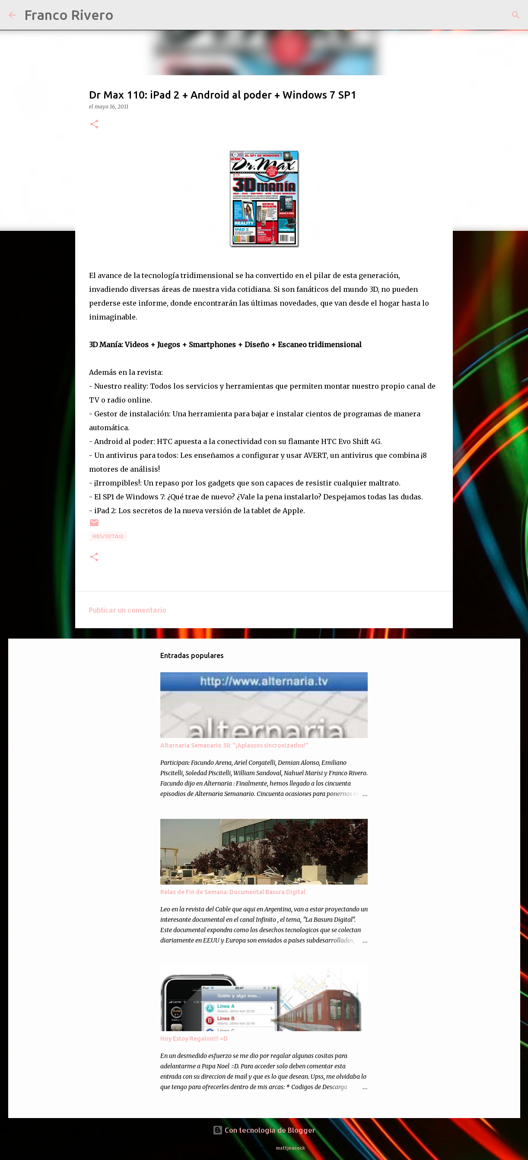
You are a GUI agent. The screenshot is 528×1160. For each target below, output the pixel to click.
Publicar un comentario (127, 609)
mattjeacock (290, 1147)
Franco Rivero (69, 14)
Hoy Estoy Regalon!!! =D (194, 1038)
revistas (108, 536)
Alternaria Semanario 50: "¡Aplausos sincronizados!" (234, 745)
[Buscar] (126, 15)
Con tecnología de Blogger (264, 1129)
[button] (94, 125)
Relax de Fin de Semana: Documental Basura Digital (232, 891)
